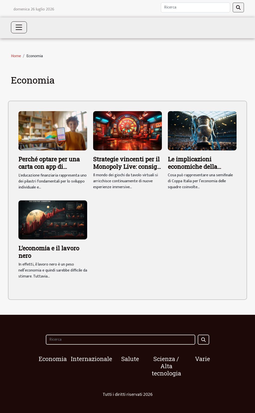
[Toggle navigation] (19, 27)
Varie (202, 359)
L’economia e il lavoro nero (48, 252)
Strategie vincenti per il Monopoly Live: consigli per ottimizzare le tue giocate (127, 170)
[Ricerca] (195, 7)
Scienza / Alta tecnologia (166, 366)
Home (16, 56)
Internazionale (91, 359)
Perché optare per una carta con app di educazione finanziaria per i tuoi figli (50, 170)
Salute (130, 359)
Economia (53, 359)
